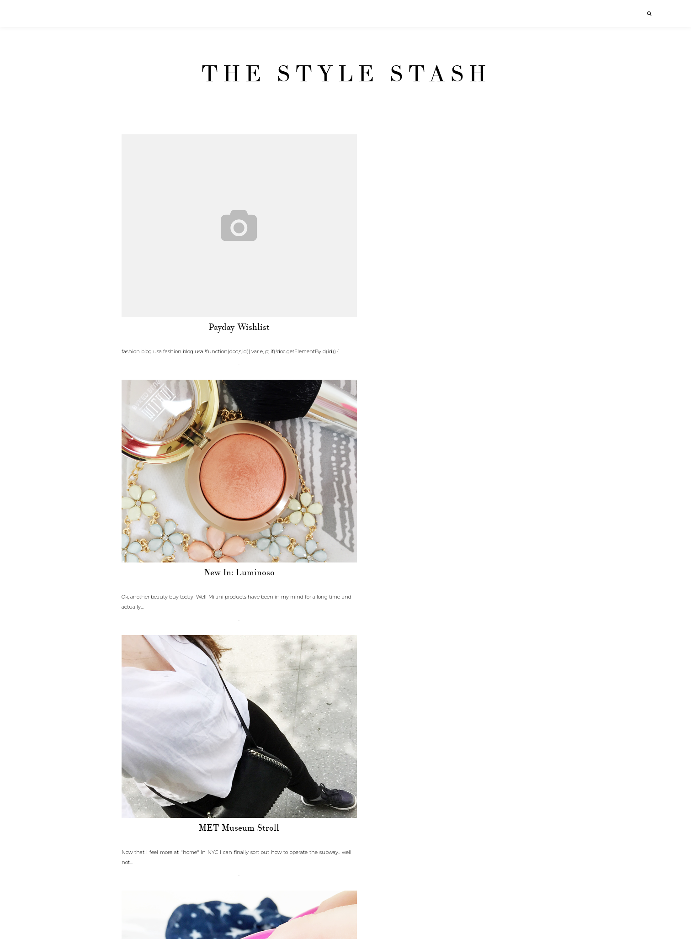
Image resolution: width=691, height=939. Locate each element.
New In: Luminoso (345, 327)
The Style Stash (346, 74)
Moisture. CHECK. (496, 582)
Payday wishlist (194, 327)
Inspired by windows (345, 838)
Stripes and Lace (194, 838)
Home (345, 924)
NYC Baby (345, 582)
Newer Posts (140, 924)
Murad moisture (194, 582)
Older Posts (552, 924)
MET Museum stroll (496, 327)
